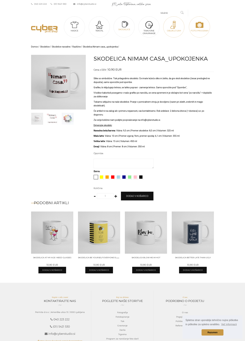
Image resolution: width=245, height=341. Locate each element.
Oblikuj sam (174, 26)
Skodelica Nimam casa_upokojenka (100, 46)
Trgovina (122, 334)
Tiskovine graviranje (149, 28)
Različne (76, 46)
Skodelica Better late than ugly (193, 257)
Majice (74, 26)
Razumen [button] (213, 332)
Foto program (199, 26)
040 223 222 (39, 4)
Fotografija (122, 312)
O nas (185, 312)
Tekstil (99, 26)
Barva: (97, 171)
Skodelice (124, 26)
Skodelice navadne (61, 46)
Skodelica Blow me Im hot (146, 257)
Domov (34, 46)
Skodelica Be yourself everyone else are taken (104, 257)
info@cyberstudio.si (84, 4)
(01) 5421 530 (58, 4)
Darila (122, 330)
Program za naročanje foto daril (122, 338)
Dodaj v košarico (137, 196)
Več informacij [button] (229, 324)
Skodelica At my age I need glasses (52, 257)
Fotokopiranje (122, 317)
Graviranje (122, 325)
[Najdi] (182, 13)
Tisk (122, 321)
